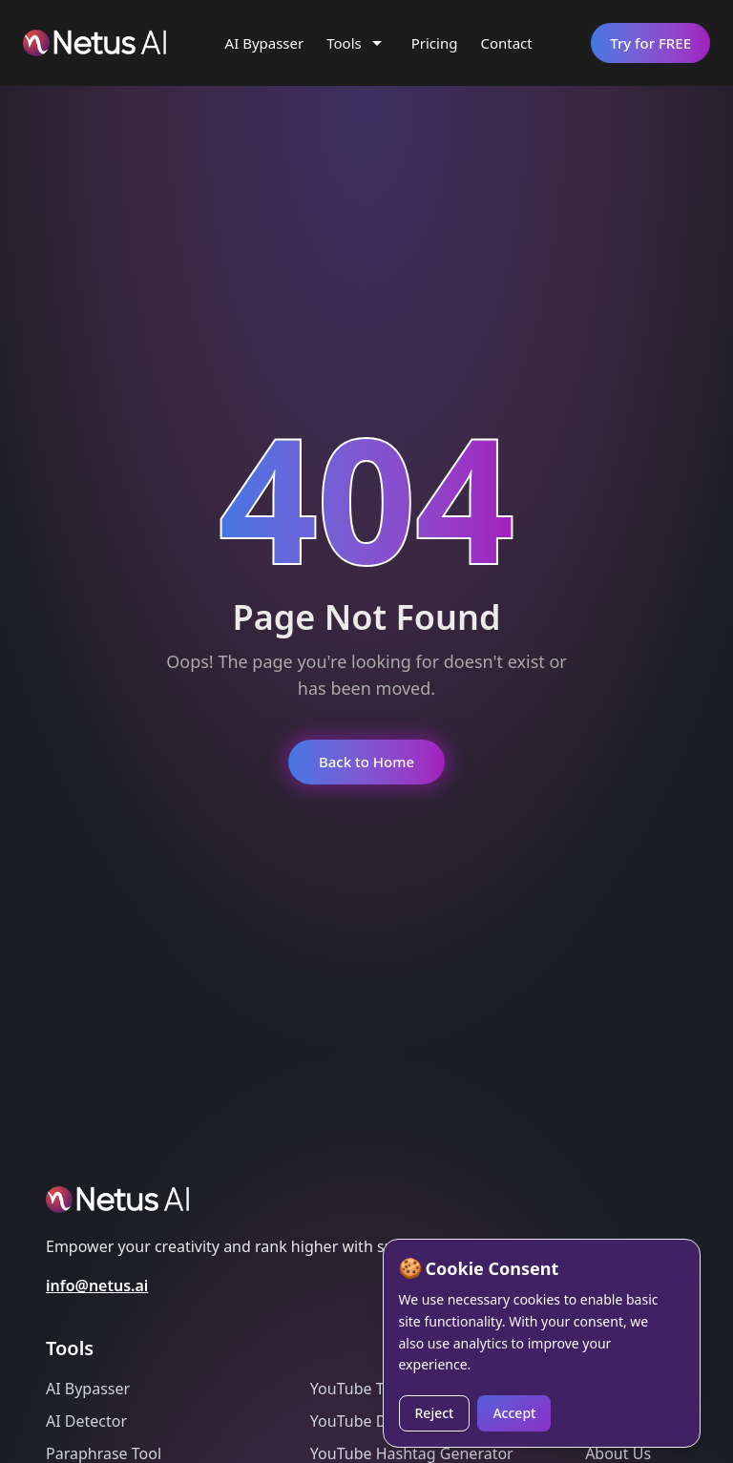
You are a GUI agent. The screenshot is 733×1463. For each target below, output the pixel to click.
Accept (513, 1413)
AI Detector (86, 1421)
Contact (506, 42)
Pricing (434, 42)
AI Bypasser (264, 42)
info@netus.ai (97, 1285)
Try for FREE (650, 42)
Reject (434, 1413)
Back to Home (366, 761)
